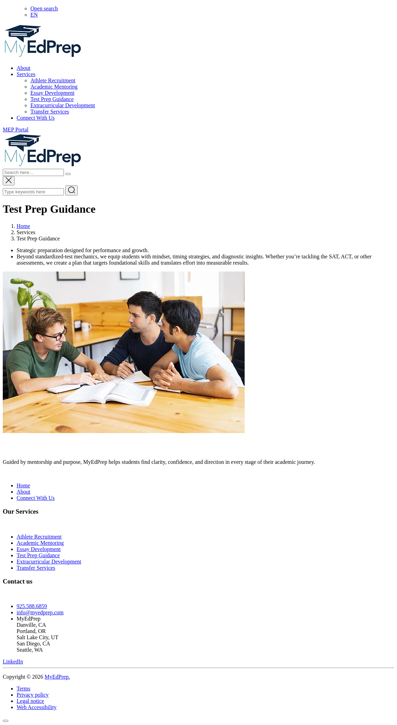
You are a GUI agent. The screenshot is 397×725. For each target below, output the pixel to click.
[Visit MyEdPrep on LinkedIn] (13, 661)
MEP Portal (16, 129)
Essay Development (52, 93)
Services (26, 74)
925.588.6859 (32, 606)
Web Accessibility (37, 707)
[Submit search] (71, 190)
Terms (23, 688)
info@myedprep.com (40, 612)
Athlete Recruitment (52, 80)
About (23, 68)
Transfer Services (49, 111)
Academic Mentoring (53, 87)
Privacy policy (33, 695)
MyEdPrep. (57, 677)
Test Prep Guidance (52, 99)
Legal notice (30, 701)
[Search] (68, 174)
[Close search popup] (9, 180)
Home (23, 485)
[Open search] (44, 8)
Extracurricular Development (62, 105)
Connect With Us (36, 118)
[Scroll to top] (5, 721)
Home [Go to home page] (23, 226)
